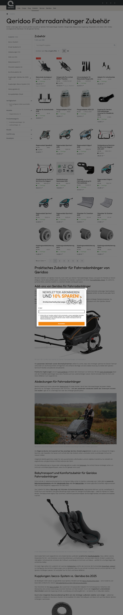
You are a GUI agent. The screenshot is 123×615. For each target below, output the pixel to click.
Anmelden (61, 324)
